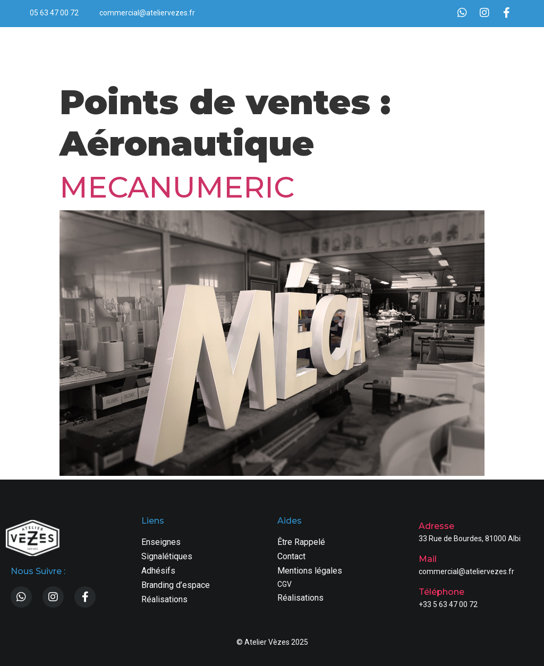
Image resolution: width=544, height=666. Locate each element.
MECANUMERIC (177, 187)
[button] (503, 52)
